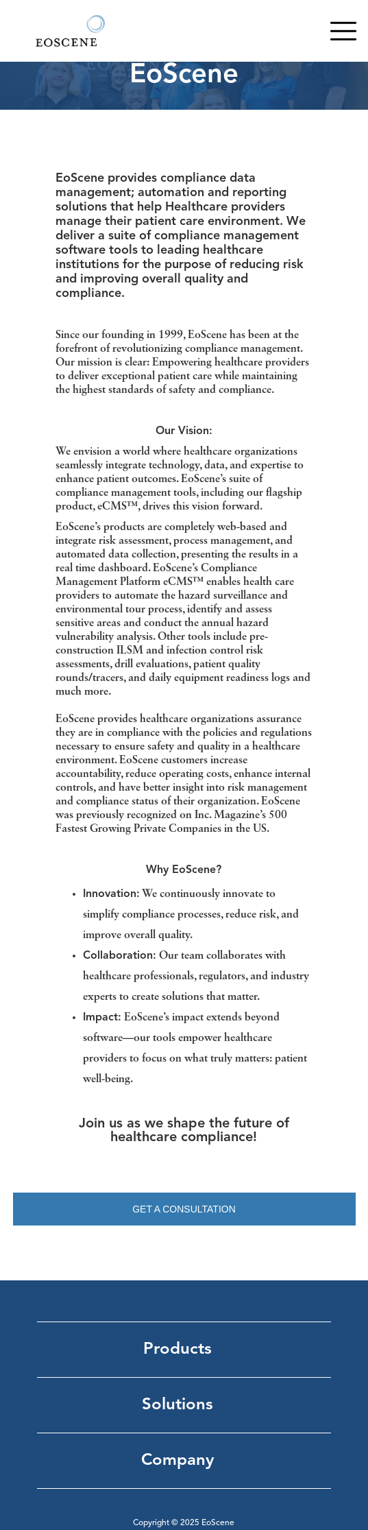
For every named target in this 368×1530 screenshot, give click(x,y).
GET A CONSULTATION (184, 1209)
